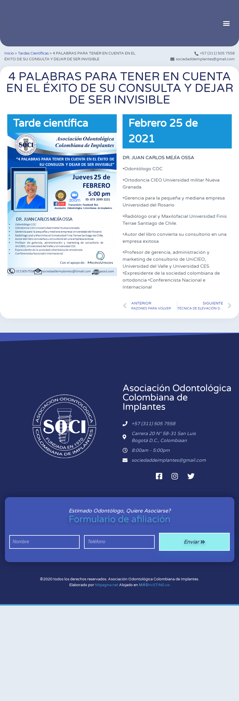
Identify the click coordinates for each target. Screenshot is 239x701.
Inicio (9, 53)
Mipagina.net (106, 585)
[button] (226, 23)
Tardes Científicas (33, 53)
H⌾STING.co (154, 585)
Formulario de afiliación (119, 519)
